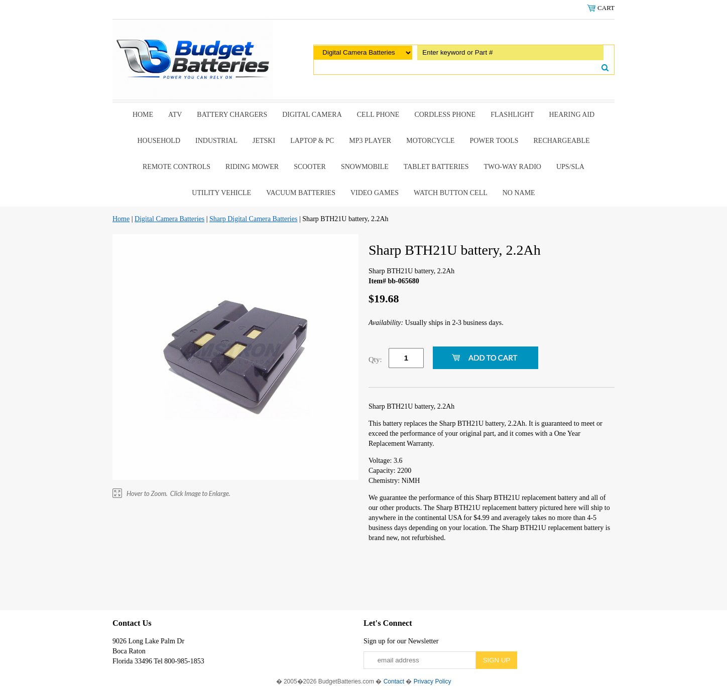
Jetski (264, 140)
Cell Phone (378, 114)
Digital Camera (312, 114)
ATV (175, 114)
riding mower (252, 166)
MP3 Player (370, 140)
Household (158, 140)
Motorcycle (430, 140)
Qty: (375, 360)
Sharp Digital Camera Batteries (253, 219)
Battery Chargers (232, 114)
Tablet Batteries (436, 166)
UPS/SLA (570, 166)
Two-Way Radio (512, 166)
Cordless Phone (444, 114)
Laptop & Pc (312, 140)
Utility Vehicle (221, 193)
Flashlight (512, 114)
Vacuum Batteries (300, 193)
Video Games (374, 193)
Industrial (216, 140)
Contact (394, 681)
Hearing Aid (572, 114)
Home (143, 114)
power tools (493, 140)
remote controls (176, 166)
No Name (519, 193)
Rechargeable (562, 140)
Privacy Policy (432, 681)
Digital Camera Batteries (169, 219)
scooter (310, 166)
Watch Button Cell (451, 193)
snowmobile (365, 166)
